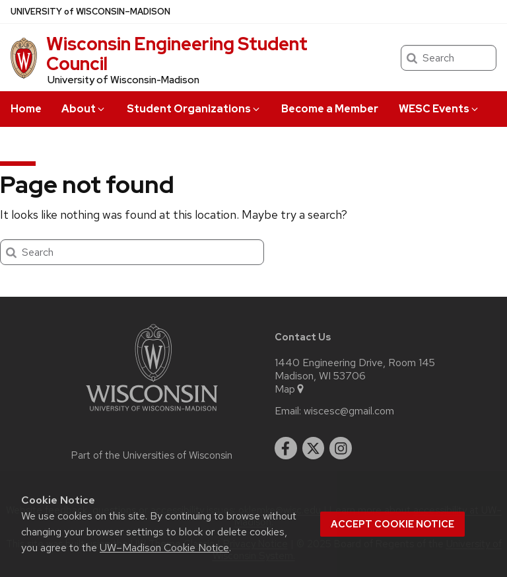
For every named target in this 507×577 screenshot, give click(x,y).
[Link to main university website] (152, 413)
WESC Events (439, 109)
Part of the (151, 455)
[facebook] (286, 448)
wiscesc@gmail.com (349, 411)
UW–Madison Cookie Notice (164, 548)
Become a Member (329, 109)
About (83, 109)
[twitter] (313, 448)
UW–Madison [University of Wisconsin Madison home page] (90, 11)
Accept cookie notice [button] (392, 524)
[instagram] (340, 448)
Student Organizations (194, 109)
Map (290, 389)
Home (26, 109)
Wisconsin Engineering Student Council (177, 53)
